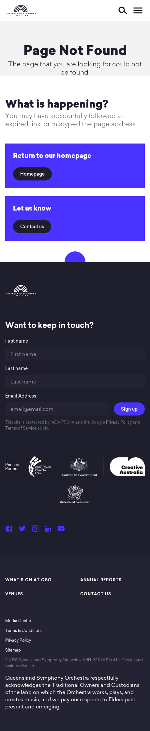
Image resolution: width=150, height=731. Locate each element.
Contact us (32, 227)
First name (16, 341)
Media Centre (18, 620)
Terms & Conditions (23, 630)
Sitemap (13, 650)
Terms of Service (21, 428)
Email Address (20, 396)
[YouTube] (61, 530)
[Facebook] (9, 530)
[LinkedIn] (48, 530)
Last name (16, 368)
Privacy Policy (118, 422)
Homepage (32, 174)
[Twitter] (22, 530)
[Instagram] (35, 530)
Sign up (129, 409)
